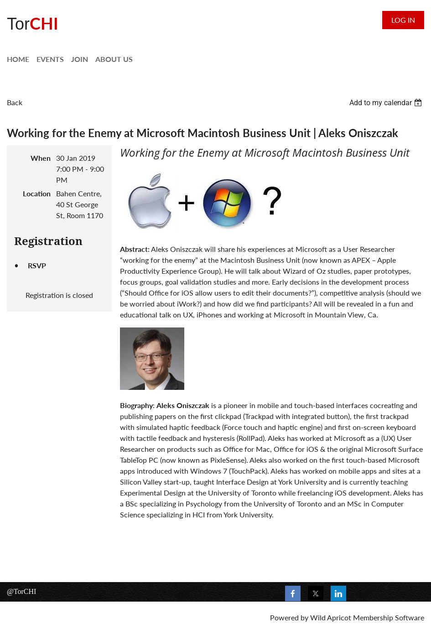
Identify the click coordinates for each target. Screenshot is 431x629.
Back (14, 102)
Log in (403, 19)
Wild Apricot (330, 617)
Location (37, 193)
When (41, 157)
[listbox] (386, 102)
